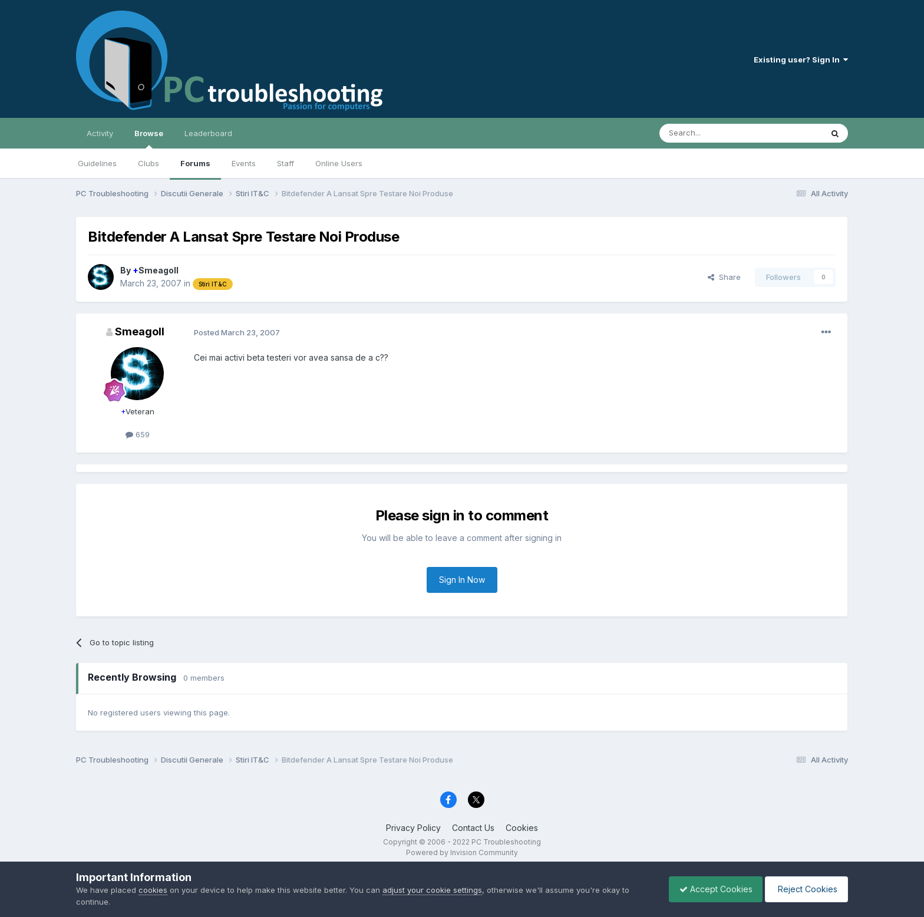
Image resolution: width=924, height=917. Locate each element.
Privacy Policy (413, 828)
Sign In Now (462, 580)
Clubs (148, 163)
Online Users (338, 163)
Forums (195, 163)
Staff (285, 163)
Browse (148, 138)
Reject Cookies (805, 889)
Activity (100, 133)
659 (138, 434)
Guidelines (97, 163)
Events (244, 163)
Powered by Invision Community (462, 852)
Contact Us (473, 828)
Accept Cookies (710, 889)
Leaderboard (208, 133)
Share (724, 277)
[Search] (710, 133)
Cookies (522, 828)
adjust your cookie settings (432, 890)
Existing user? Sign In (801, 59)
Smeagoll (156, 270)
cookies (152, 890)
